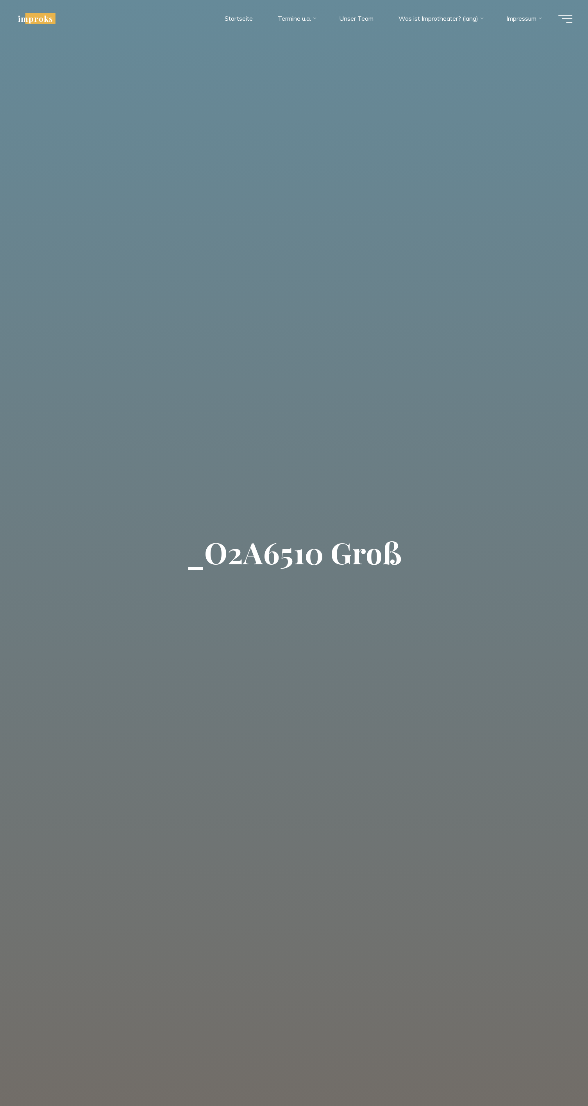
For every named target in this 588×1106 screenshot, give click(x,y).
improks (35, 18)
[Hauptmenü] (565, 19)
